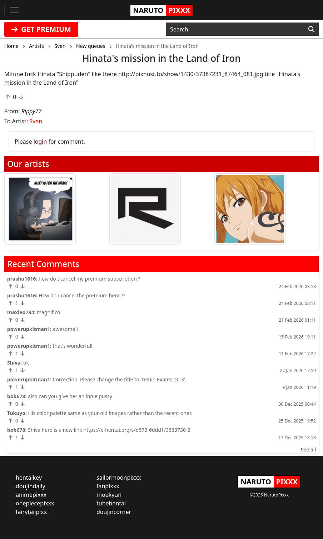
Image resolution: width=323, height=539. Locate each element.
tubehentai (111, 503)
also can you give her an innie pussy (70, 396)
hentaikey (29, 477)
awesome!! (65, 329)
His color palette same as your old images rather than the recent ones (110, 413)
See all (308, 449)
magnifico (48, 312)
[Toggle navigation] (14, 10)
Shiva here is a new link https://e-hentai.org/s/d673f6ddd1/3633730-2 (109, 429)
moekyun (108, 495)
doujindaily (30, 486)
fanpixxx (107, 486)
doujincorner (113, 512)
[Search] (311, 29)
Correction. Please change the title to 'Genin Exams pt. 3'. (120, 379)
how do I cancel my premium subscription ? (89, 278)
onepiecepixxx (35, 503)
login (40, 141)
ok (26, 362)
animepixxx (31, 495)
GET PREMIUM (41, 29)
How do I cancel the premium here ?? (82, 295)
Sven (35, 121)
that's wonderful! (73, 345)
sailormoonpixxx (118, 477)
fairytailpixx (31, 512)
